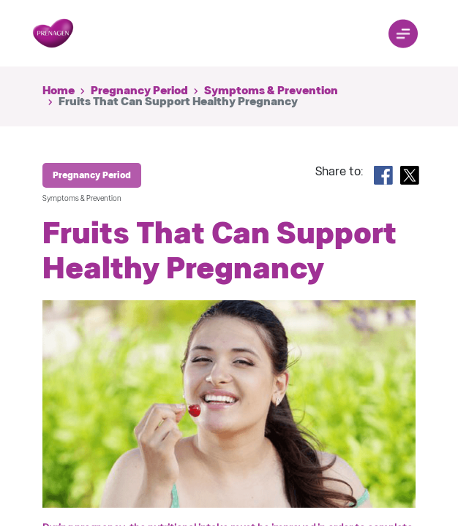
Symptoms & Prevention (271, 90)
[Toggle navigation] (403, 33)
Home (58, 90)
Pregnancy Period (139, 90)
